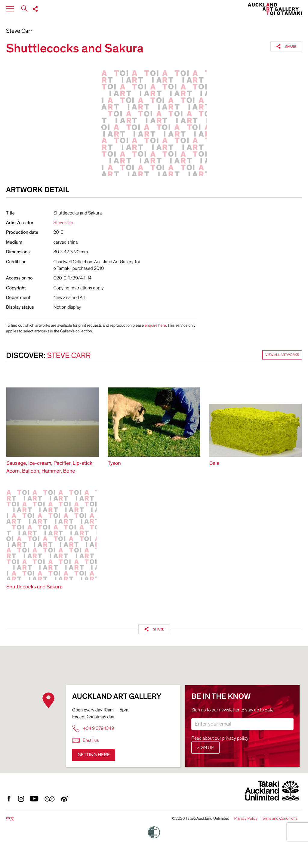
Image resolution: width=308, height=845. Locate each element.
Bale (214, 463)
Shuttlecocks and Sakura (34, 587)
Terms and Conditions (279, 818)
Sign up (205, 747)
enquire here (155, 325)
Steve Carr (19, 31)
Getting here (94, 754)
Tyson (114, 463)
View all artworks (282, 355)
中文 (10, 819)
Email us (85, 740)
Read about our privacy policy (219, 738)
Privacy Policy (245, 818)
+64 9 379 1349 (93, 728)
